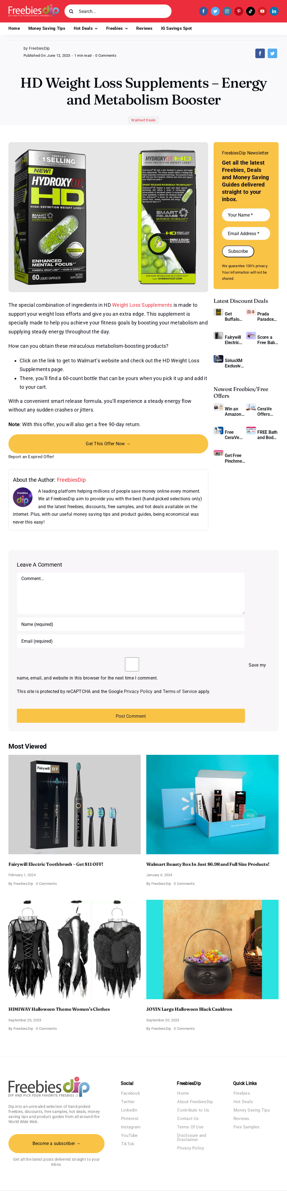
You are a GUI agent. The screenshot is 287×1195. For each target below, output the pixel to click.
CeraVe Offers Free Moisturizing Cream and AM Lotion (268, 411)
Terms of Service (180, 691)
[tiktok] (250, 11)
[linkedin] (274, 11)
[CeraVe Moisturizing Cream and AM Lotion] (251, 405)
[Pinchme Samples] (219, 452)
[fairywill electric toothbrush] (219, 334)
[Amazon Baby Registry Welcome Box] (251, 334)
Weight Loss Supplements (142, 305)
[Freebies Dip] (33, 6)
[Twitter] (272, 53)
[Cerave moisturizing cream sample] (219, 428)
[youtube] (262, 11)
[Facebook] (260, 53)
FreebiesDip (71, 479)
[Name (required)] (131, 624)
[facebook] (203, 11)
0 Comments (105, 55)
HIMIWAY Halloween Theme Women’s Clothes (59, 1009)
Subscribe (238, 251)
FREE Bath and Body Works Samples (267, 435)
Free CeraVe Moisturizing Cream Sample (235, 435)
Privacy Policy (138, 691)
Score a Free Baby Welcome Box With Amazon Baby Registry (267, 340)
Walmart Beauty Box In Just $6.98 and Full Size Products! (207, 864)
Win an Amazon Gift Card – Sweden (235, 411)
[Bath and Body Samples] (251, 428)
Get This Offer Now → (108, 443)
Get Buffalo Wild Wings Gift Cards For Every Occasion (235, 316)
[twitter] (215, 11)
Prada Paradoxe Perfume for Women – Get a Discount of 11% (266, 316)
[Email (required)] (131, 641)
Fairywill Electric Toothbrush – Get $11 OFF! (235, 340)
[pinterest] (238, 11)
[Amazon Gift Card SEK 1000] (219, 405)
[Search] (71, 11)
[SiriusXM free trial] (219, 357)
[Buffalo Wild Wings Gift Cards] (219, 310)
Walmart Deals (143, 120)
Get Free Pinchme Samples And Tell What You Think (234, 458)
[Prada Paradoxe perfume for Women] (251, 310)
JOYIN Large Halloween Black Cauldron (189, 1009)
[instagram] (227, 11)
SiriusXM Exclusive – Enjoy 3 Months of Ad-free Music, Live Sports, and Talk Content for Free (235, 363)
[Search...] (118, 11)
